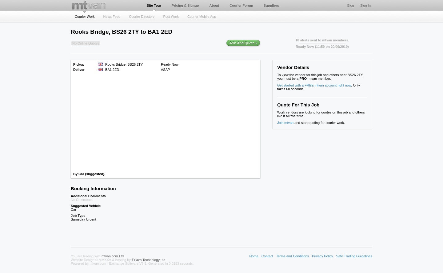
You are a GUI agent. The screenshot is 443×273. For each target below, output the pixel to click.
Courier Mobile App (201, 16)
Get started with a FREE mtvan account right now (314, 85)
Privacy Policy (322, 256)
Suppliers (271, 5)
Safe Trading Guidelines (354, 256)
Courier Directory (141, 16)
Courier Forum (241, 5)
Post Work (171, 16)
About (214, 5)
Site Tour (154, 5)
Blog (350, 5)
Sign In (365, 5)
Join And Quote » (243, 43)
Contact (267, 256)
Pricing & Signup (185, 5)
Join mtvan (285, 123)
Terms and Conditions (292, 256)
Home (253, 256)
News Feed (112, 16)
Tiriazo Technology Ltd (148, 260)
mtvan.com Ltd (113, 256)
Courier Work (85, 16)
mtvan (89, 5)
